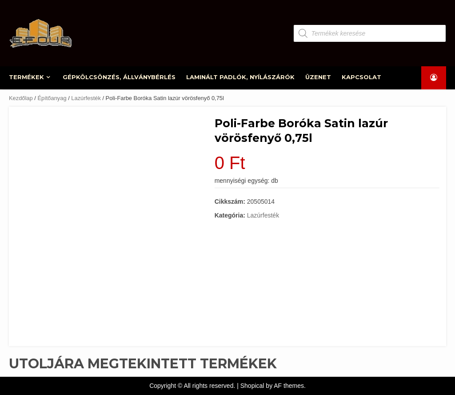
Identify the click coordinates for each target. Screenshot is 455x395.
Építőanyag (51, 98)
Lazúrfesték (86, 98)
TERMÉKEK (26, 77)
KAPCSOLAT (361, 77)
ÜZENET (318, 77)
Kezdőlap (21, 98)
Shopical (252, 385)
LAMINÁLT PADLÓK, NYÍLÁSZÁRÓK (241, 77)
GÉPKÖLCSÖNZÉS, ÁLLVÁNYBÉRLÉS (119, 77)
